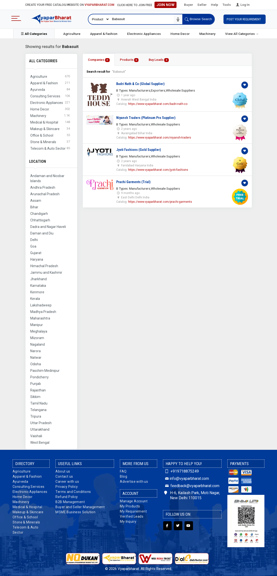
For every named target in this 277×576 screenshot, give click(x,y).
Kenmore (37, 292)
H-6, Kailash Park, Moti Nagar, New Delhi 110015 (192, 495)
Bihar (34, 207)
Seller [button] (202, 5)
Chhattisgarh (40, 220)
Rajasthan (38, 390)
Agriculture (71, 34)
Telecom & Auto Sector (25, 529)
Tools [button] (227, 5)
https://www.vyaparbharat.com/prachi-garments (160, 201)
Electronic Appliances (144, 34)
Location (37, 161)
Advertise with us (134, 481)
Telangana (38, 410)
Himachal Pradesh (44, 266)
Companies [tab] (99, 60)
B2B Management (70, 502)
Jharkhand (38, 279)
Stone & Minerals (26, 522)
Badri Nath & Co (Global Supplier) (140, 84)
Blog (123, 476)
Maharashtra (40, 318)
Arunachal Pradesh (45, 194)
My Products (130, 506)
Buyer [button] (188, 5)
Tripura (35, 416)
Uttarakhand (39, 429)
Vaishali (36, 436)
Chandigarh (39, 214)
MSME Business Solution (75, 512)
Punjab (35, 384)
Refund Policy (66, 497)
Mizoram (37, 338)
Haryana (36, 259)
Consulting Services (29, 487)
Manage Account (133, 501)
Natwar (35, 357)
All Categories (43, 61)
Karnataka (38, 286)
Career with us (67, 481)
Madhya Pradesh (43, 312)
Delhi (34, 240)
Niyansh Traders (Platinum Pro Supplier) (146, 118)
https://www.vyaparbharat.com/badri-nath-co (157, 104)
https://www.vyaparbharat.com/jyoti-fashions (158, 169)
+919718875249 (181, 471)
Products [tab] (129, 60)
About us (62, 471)
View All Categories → (242, 34)
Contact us (64, 476)
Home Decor (180, 34)
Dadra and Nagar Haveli (48, 227)
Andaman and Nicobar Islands (47, 178)
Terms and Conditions (73, 492)
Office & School (25, 517)
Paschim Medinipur (45, 371)
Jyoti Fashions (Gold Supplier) (138, 150)
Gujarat (35, 253)
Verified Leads (131, 516)
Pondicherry (39, 377)
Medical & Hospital (27, 507)
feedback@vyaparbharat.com (191, 485)
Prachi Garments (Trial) (133, 182)
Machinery (207, 34)
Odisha (35, 364)
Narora (35, 351)
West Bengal (39, 442)
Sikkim (35, 397)
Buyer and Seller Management (80, 507)
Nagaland (37, 344)
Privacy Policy (66, 487)
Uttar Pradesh (41, 423)
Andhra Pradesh (42, 187)
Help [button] (214, 5)
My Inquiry (128, 521)
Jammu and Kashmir (46, 272)
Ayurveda (20, 481)
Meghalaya (38, 331)
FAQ (123, 471)
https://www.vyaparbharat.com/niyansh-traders (159, 137)
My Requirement (133, 511)
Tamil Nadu (38, 403)
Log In (242, 5)
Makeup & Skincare (28, 512)
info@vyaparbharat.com (186, 478)
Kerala (35, 299)
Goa (33, 246)
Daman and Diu (42, 233)
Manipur (36, 325)
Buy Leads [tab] (159, 60)
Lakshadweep (41, 305)
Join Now (165, 5)
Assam (35, 200)
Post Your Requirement (244, 19)
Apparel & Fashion (103, 34)
